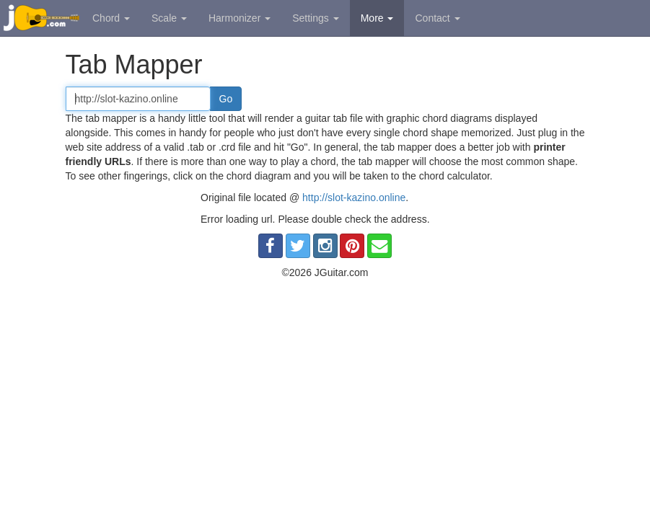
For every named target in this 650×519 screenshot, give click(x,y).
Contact (437, 18)
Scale (169, 18)
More (377, 18)
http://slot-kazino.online (353, 197)
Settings (315, 18)
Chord (111, 18)
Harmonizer (239, 18)
